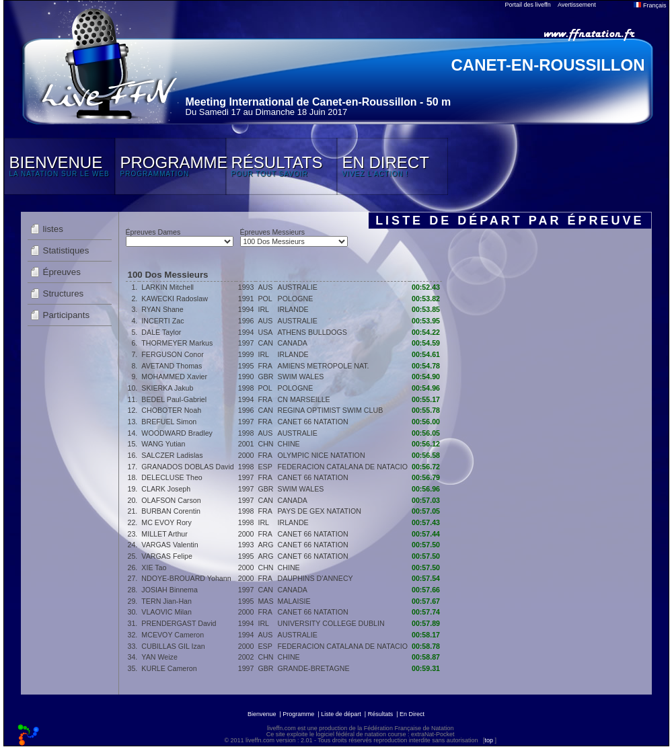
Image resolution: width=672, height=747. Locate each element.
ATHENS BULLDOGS (312, 332)
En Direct (412, 714)
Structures (63, 293)
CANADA (292, 343)
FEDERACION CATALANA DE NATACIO (343, 467)
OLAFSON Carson (170, 500)
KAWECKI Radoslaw (174, 298)
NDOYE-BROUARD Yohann (186, 578)
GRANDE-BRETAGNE (314, 668)
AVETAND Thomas (171, 366)
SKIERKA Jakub (167, 388)
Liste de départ (341, 714)
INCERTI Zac (162, 321)
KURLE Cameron (168, 668)
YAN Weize (159, 657)
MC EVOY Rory (166, 522)
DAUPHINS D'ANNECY (315, 578)
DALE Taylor (161, 332)
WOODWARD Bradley (177, 433)
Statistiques (66, 250)
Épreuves (62, 272)
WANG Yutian (163, 444)
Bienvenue (262, 714)
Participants (66, 315)
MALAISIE (294, 601)
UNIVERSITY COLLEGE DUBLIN (331, 623)
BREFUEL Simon (168, 422)
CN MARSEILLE (304, 399)
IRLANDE (293, 309)
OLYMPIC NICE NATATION (321, 455)
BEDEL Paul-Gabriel (174, 399)
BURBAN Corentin (170, 511)
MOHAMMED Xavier (174, 376)
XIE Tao (153, 567)
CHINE (289, 444)
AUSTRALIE (298, 287)
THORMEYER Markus (177, 343)
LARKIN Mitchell (167, 287)
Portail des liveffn (528, 4)
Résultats (381, 714)
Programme (298, 714)
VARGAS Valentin (169, 545)
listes (53, 229)
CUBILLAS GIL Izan (172, 646)
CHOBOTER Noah (171, 410)
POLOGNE (295, 298)
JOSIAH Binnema (169, 590)
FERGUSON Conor (172, 354)
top (488, 740)
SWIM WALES (301, 376)
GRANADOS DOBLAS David (187, 467)
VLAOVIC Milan (166, 612)
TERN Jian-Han (166, 601)
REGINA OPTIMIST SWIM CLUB (330, 410)
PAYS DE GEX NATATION (320, 511)
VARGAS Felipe (166, 556)
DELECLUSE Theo (171, 477)
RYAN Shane (162, 309)
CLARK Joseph (165, 489)
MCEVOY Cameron (172, 635)
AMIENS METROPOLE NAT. (323, 366)
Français (650, 5)
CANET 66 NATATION (313, 422)
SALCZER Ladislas (171, 455)
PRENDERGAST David (178, 623)
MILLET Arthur (164, 534)
